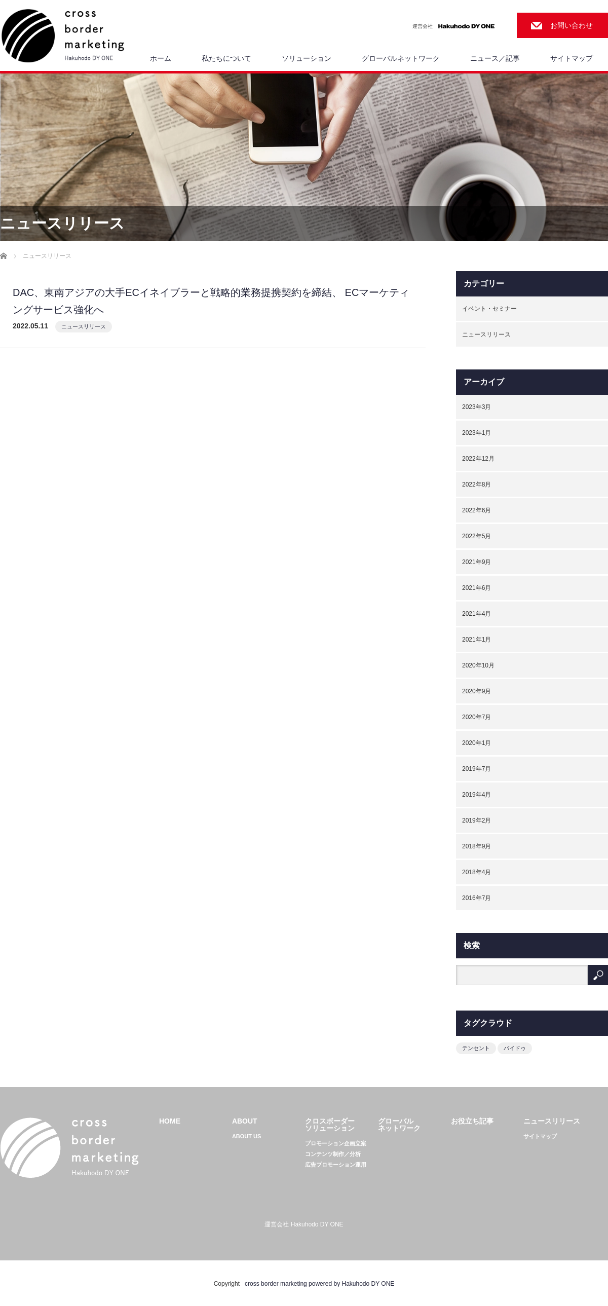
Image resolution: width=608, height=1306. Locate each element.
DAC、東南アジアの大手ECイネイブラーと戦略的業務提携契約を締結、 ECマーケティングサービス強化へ (211, 301)
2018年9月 (476, 846)
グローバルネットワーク (401, 58)
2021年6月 (476, 587)
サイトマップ (571, 58)
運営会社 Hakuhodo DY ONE (303, 1224)
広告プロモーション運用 (335, 1165)
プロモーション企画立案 (335, 1143)
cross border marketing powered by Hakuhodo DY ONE (319, 1283)
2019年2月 (476, 820)
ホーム (160, 58)
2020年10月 (478, 665)
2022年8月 (476, 484)
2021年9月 (476, 562)
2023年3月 (476, 407)
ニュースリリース (83, 326)
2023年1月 (476, 432)
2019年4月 (476, 794)
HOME (169, 1121)
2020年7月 (476, 717)
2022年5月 (476, 536)
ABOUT (244, 1121)
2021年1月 (476, 639)
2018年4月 (476, 872)
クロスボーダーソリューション (330, 1124)
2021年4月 (476, 613)
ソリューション (306, 58)
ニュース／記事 (495, 58)
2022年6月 (476, 510)
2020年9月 (476, 691)
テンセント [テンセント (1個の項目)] (476, 1048)
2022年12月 (478, 458)
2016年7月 (476, 898)
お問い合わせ (571, 25)
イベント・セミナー (489, 308)
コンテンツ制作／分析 (333, 1154)
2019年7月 (476, 768)
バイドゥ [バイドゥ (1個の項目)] (515, 1048)
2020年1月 (476, 743)
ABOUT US (246, 1136)
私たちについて (226, 58)
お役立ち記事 (472, 1121)
